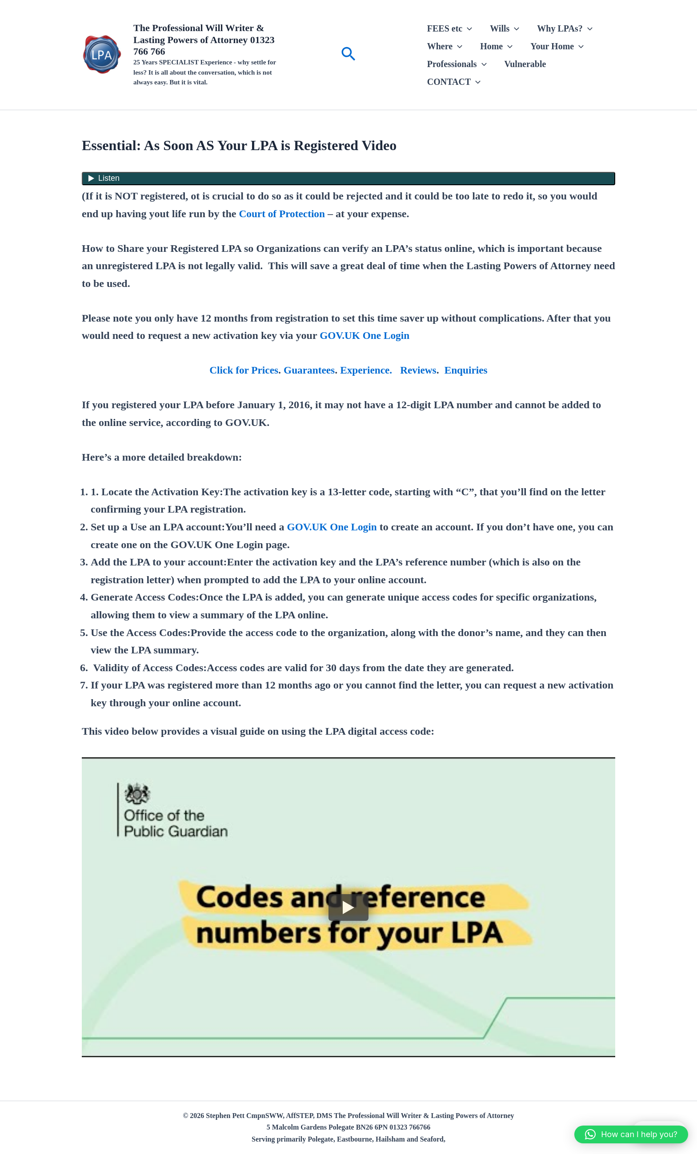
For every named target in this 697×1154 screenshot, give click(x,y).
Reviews (420, 370)
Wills (504, 28)
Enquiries (469, 370)
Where (444, 46)
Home (496, 46)
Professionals (457, 64)
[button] (348, 54)
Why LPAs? (564, 28)
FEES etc (449, 28)
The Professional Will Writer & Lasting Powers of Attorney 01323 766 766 (204, 39)
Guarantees (308, 370)
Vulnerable (525, 64)
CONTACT (454, 82)
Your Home (557, 46)
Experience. (367, 370)
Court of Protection (283, 213)
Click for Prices (241, 370)
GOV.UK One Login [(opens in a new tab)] (366, 335)
